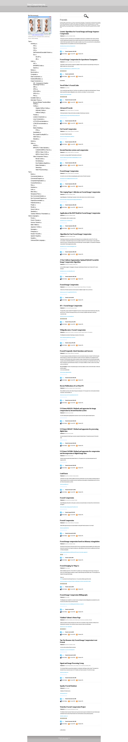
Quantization (86, 619)
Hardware (34, 187)
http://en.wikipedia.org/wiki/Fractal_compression (67, 337)
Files (32, 185)
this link (61, 578)
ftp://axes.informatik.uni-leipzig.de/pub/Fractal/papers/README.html (71, 199)
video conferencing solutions (38, 34)
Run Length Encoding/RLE (40, 134)
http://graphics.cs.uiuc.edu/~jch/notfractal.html (67, 649)
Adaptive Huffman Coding (43, 108)
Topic (30, 41)
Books (66, 568)
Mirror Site (34, 191)
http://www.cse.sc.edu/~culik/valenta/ (66, 626)
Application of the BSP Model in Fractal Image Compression (80, 213)
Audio (33, 61)
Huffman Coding (40, 112)
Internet (33, 141)
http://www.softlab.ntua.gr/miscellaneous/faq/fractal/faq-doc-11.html (70, 157)
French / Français (74, 287)
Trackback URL (80, 53)
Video (73, 388)
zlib (37, 59)
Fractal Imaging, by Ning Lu (69, 566)
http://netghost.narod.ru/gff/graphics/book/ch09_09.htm (69, 178)
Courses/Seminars (36, 183)
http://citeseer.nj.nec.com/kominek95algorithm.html (68, 246)
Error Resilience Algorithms (43, 163)
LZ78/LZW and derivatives (40, 123)
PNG (35, 95)
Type (30, 172)
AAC (35, 63)
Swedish (33, 238)
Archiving (34, 43)
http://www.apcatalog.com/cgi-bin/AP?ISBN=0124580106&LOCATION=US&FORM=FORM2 (75, 581)
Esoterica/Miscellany (37, 78)
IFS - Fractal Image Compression (71, 306)
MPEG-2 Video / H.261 (42, 152)
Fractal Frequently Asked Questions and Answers (76, 351)
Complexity (34, 74)
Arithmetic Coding (41, 110)
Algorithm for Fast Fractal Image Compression (75, 234)
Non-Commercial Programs (69, 308)
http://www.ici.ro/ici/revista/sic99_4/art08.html (67, 136)
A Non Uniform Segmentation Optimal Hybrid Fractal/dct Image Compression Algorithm (79, 261)
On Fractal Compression (68, 129)
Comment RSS (72, 53)
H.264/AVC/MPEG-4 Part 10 (43, 150)
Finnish (33, 218)
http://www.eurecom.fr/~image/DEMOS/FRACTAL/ (68, 292)
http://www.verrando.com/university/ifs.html (67, 316)
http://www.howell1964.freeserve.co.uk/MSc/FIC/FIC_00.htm (70, 68)
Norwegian (34, 229)
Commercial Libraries (37, 176)
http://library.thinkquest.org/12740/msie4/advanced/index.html (70, 115)
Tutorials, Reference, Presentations (73, 110)
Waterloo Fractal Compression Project (73, 707)
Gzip (35, 48)
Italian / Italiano (35, 224)
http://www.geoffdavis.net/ (64, 484)
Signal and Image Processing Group (72, 663)
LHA (35, 50)
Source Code (74, 61)
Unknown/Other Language (38, 240)
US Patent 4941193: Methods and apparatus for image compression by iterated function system (78, 409)
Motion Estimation (41, 165)
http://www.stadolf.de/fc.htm (64, 527)
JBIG (35, 87)
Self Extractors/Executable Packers (42, 52)
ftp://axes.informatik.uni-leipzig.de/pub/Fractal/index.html (69, 506)
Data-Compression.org (36, 4)
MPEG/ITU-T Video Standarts (41, 147)
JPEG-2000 (37, 91)
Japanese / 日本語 (36, 227)
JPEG (76, 264)
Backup (33, 70)
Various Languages (33, 216)
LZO (35, 125)
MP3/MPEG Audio (38, 65)
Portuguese (34, 231)
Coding (35, 106)
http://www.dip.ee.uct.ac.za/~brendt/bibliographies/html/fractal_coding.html (72, 604)
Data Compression (36, 76)
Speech (36, 67)
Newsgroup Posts (36, 194)
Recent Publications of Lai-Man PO (72, 386)
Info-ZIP (38, 57)
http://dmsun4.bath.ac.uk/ (64, 672)
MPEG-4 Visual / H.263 (42, 154)
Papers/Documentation (68, 61)
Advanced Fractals (66, 108)
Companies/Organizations (69, 665)
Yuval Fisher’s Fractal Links (69, 85)
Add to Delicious (64, 53)
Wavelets (79, 388)
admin (63, 51)
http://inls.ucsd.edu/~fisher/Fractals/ (65, 94)
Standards (34, 211)
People (33, 205)
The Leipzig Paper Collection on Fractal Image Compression (80, 192)
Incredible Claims (67, 332)
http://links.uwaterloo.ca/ (64, 716)
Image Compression (80, 619)
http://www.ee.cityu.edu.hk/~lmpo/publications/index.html (69, 394)
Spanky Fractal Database (68, 686)
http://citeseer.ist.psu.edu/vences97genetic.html (67, 46)
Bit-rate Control (40, 158)
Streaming (39, 167)
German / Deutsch (68, 287)
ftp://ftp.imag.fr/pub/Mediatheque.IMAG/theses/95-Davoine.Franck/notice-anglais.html (73, 552)
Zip (34, 54)
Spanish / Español (36, 236)
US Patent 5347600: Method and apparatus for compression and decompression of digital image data (80, 452)
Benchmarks (35, 72)
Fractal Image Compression (69, 171)
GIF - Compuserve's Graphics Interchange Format (40, 84)
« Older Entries (62, 729)
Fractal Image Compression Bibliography (74, 595)
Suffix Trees (36, 136)
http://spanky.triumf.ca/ (63, 693)
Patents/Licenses (67, 412)
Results (33, 207)
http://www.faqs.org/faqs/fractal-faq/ (65, 372)
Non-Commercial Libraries (38, 196)
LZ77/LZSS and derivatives (40, 121)
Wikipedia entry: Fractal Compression (73, 330)
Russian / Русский (36, 233)
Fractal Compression (67, 498)
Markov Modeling (38, 128)
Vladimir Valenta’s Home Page (70, 618)
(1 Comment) (62, 80)
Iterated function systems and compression (74, 150)
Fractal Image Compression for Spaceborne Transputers (78, 60)
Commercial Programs (37, 178)
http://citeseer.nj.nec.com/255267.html (66, 220)
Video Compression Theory (40, 156)
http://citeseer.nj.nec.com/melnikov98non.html (67, 271)
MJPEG (35, 145)
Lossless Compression (74, 332)
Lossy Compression (81, 665)
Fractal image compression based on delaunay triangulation (80, 541)
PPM (38, 130)
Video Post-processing (42, 169)
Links (65, 87)
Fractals (78, 61)
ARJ (34, 46)
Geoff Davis (64, 474)
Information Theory (36, 100)
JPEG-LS (36, 93)
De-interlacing (40, 161)
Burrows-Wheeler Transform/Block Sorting (42, 103)
